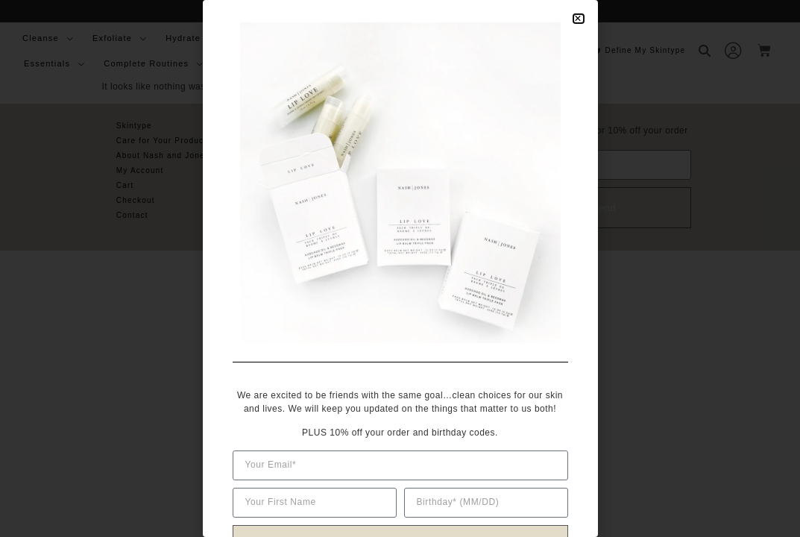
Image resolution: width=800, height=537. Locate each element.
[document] (400, 268)
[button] (578, 18)
